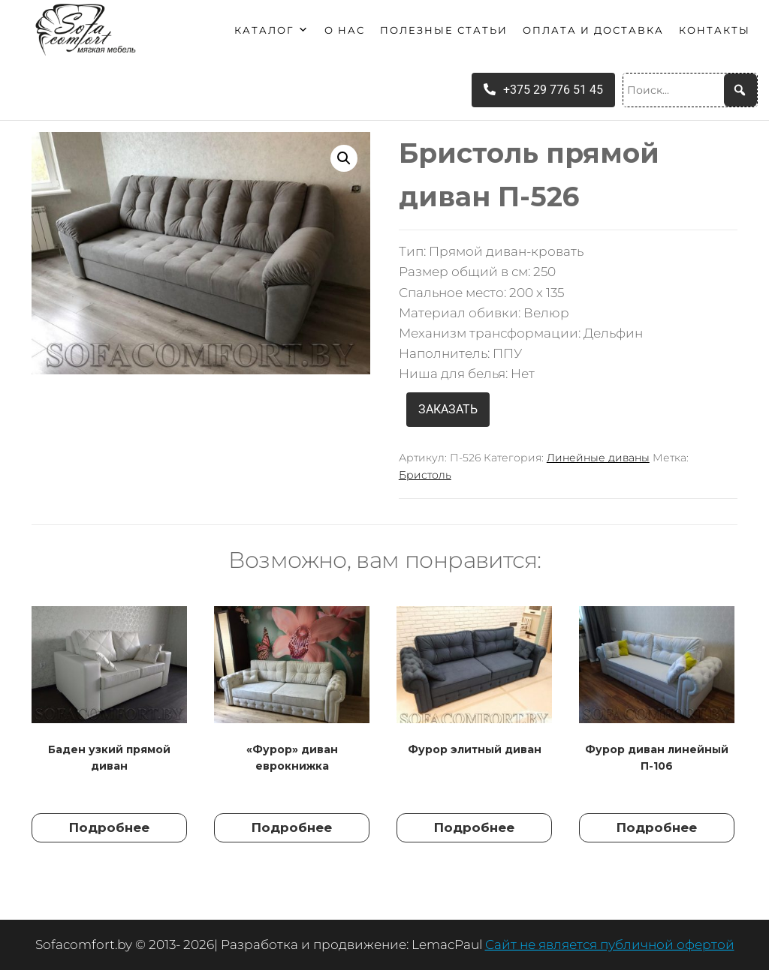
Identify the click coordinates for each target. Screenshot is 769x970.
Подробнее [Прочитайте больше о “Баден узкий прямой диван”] (109, 827)
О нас (344, 30)
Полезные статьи (444, 30)
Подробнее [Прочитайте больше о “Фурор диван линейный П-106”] (657, 827)
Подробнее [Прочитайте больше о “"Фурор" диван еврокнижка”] (292, 827)
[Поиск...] (690, 90)
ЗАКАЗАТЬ (448, 409)
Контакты (714, 30)
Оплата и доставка (593, 30)
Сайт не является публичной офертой (609, 944)
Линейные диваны (598, 457)
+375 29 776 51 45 (543, 90)
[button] (343, 158)
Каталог (271, 30)
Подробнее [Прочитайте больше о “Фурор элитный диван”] (474, 827)
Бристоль (425, 475)
